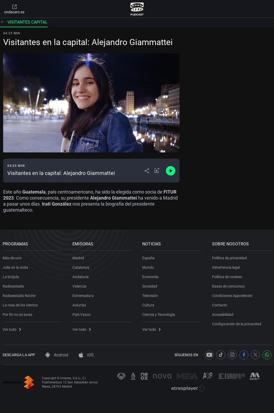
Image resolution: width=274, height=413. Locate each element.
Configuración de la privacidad (236, 324)
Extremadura (83, 296)
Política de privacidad (229, 258)
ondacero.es (14, 9)
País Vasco (81, 314)
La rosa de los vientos (20, 305)
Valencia (79, 286)
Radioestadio (13, 286)
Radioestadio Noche (19, 296)
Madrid (78, 258)
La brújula (11, 277)
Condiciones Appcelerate (232, 296)
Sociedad (149, 286)
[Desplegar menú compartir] (146, 171)
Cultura (148, 305)
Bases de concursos (228, 286)
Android (56, 355)
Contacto (219, 305)
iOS (86, 355)
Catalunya (80, 267)
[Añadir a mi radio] (157, 171)
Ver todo (12, 329)
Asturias (79, 305)
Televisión (150, 296)
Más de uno (12, 258)
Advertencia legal (226, 267)
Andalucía (80, 277)
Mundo (148, 267)
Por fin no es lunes (17, 314)
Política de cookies (227, 277)
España (148, 258)
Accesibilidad (222, 314)
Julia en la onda (15, 267)
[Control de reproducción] (170, 170)
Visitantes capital (24, 22)
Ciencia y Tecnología (158, 314)
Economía (150, 277)
